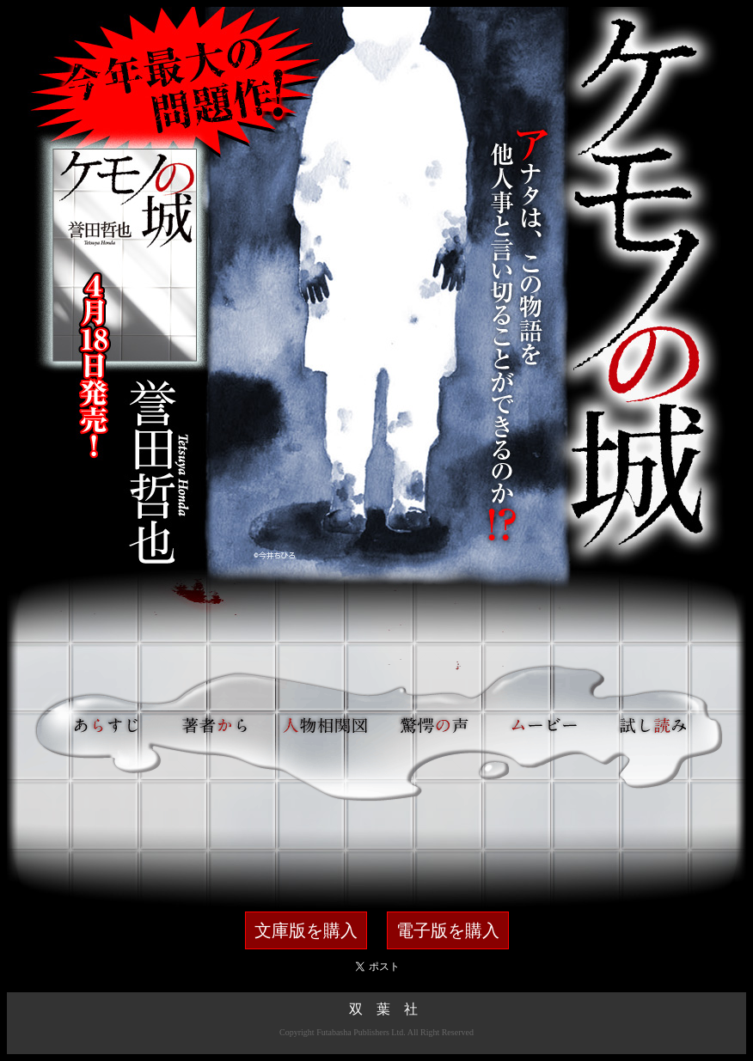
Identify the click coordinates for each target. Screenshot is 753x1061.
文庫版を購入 (306, 930)
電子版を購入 (447, 930)
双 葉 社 (383, 1009)
